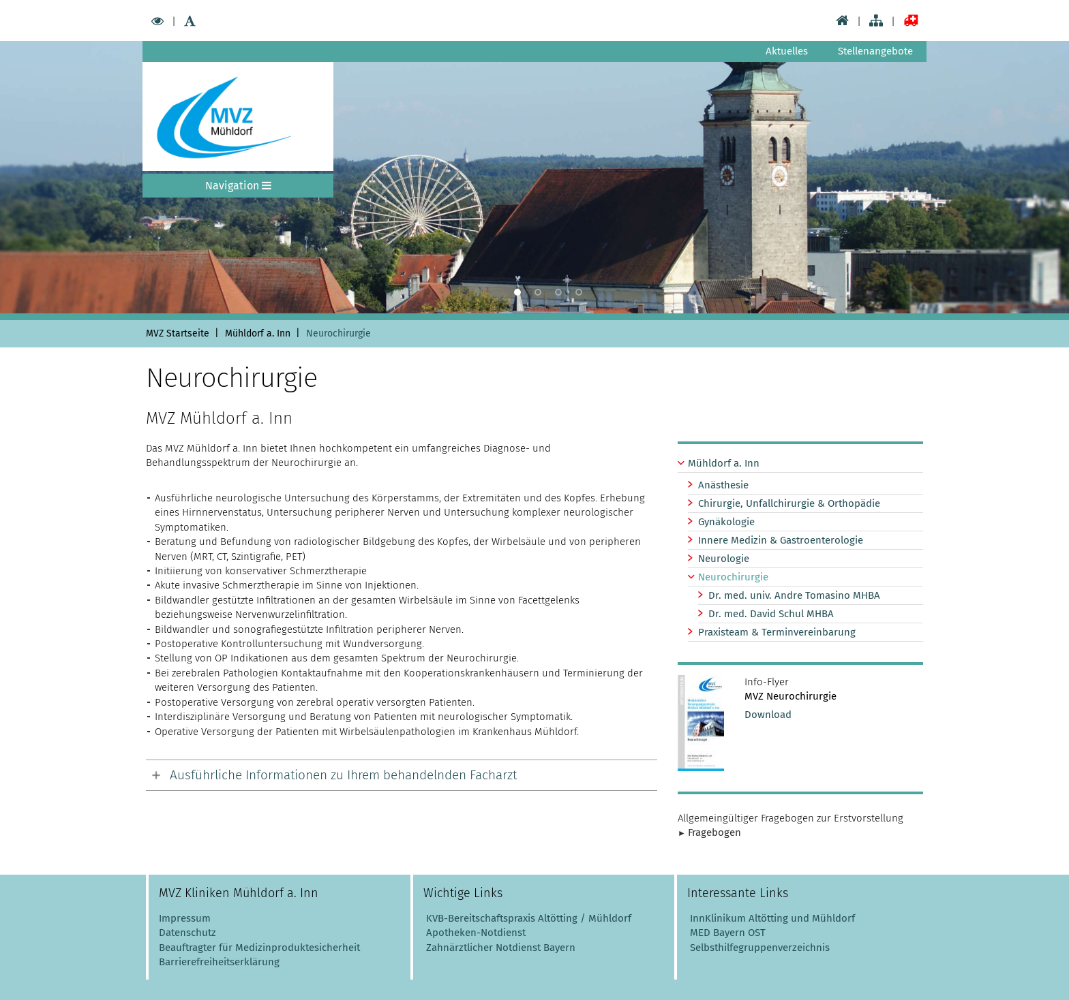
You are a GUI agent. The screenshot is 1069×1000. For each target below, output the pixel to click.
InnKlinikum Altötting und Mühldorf (772, 918)
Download (768, 714)
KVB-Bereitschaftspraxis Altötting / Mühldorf (528, 918)
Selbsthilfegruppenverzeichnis (760, 947)
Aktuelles (787, 51)
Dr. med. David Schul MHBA (771, 614)
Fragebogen (714, 832)
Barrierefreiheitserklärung (219, 962)
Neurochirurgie (733, 577)
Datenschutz (187, 932)
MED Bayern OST (728, 932)
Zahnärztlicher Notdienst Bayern (499, 947)
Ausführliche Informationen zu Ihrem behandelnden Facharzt (343, 775)
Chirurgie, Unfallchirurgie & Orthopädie (789, 503)
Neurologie (723, 558)
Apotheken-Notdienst (474, 932)
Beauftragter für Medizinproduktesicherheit (259, 947)
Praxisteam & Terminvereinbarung (777, 632)
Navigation (238, 185)
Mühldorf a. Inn (723, 463)
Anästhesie (723, 485)
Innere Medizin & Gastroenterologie (780, 540)
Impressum (185, 918)
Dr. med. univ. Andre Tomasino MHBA (794, 595)
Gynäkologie (726, 522)
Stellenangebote (875, 51)
